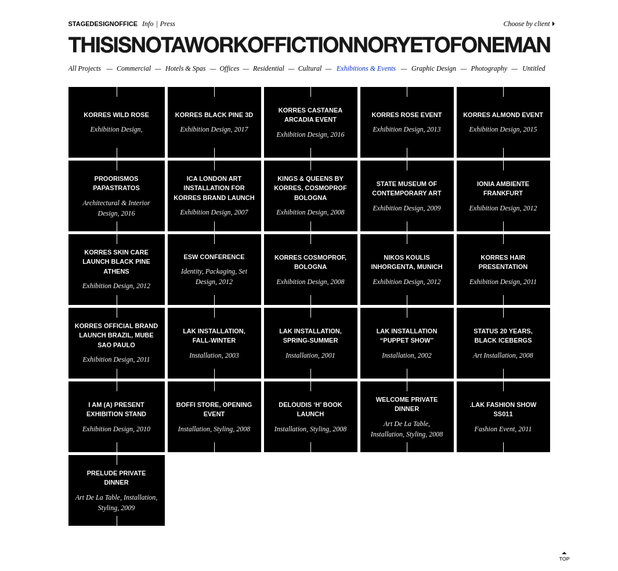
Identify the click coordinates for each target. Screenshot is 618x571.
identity (191, 271)
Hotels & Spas (185, 68)
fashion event (495, 428)
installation (205, 355)
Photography (489, 68)
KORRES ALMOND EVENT (503, 114)
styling (223, 428)
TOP (564, 559)
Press (167, 24)
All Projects (85, 68)
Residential (268, 68)
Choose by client (527, 24)
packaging (220, 271)
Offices (229, 68)
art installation (494, 355)
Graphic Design (433, 68)
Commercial (134, 68)
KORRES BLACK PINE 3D (214, 114)
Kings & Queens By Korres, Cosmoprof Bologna (310, 188)
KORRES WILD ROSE (116, 114)
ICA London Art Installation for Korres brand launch (214, 188)
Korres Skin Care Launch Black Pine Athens (116, 262)
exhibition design (116, 129)
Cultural (310, 68)
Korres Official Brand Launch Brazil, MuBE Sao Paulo (116, 335)
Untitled (533, 68)
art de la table (406, 423)
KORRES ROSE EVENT (406, 114)
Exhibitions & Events (366, 68)
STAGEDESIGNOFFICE (103, 23)
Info (147, 24)
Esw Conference (213, 256)
